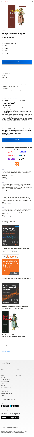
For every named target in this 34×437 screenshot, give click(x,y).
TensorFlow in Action (16, 98)
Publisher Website (6, 351)
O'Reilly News (4, 375)
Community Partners (5, 379)
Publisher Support (6, 350)
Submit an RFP (4, 383)
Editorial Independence (19, 432)
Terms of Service (4, 432)
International (4, 391)
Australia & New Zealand (6, 393)
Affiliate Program (5, 381)
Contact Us (18, 372)
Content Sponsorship (6, 387)
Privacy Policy (18, 375)
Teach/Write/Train (5, 372)
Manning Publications (9, 53)
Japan (2, 395)
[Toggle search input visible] (32, 1)
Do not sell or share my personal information (9, 427)
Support (17, 369)
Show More (4, 95)
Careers (3, 374)
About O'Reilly (5, 369)
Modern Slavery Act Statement (7, 434)
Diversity (3, 385)
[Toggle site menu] (1, 1)
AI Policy (17, 377)
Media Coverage (5, 377)
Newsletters (18, 374)
